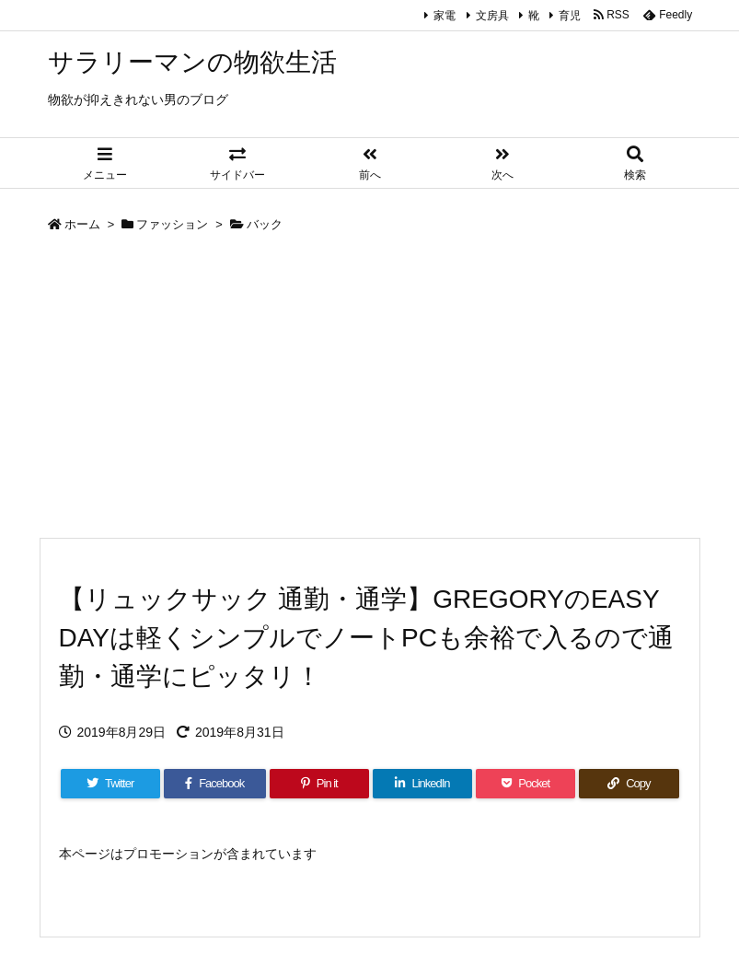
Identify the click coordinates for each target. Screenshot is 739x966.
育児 (570, 15)
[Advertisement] (370, 389)
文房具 (492, 15)
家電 (444, 15)
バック (265, 224)
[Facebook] (215, 783)
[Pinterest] (319, 783)
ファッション (172, 224)
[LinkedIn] (422, 783)
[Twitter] (110, 783)
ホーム (82, 224)
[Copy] (628, 783)
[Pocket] (525, 783)
